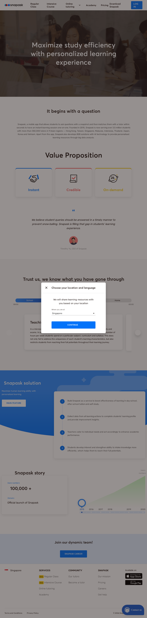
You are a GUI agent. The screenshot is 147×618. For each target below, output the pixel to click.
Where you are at (58, 310)
